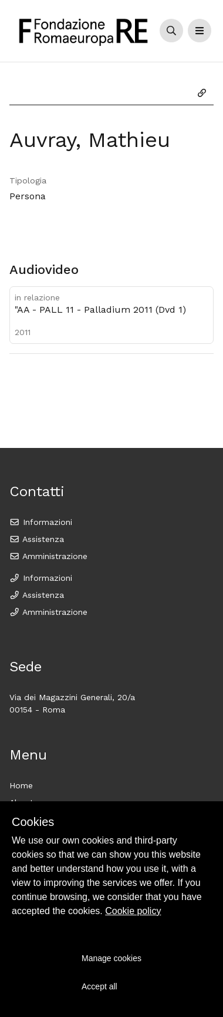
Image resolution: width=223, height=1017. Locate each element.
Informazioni (40, 522)
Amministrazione (48, 556)
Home (21, 785)
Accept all (99, 986)
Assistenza (36, 539)
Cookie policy (133, 911)
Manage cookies (111, 958)
